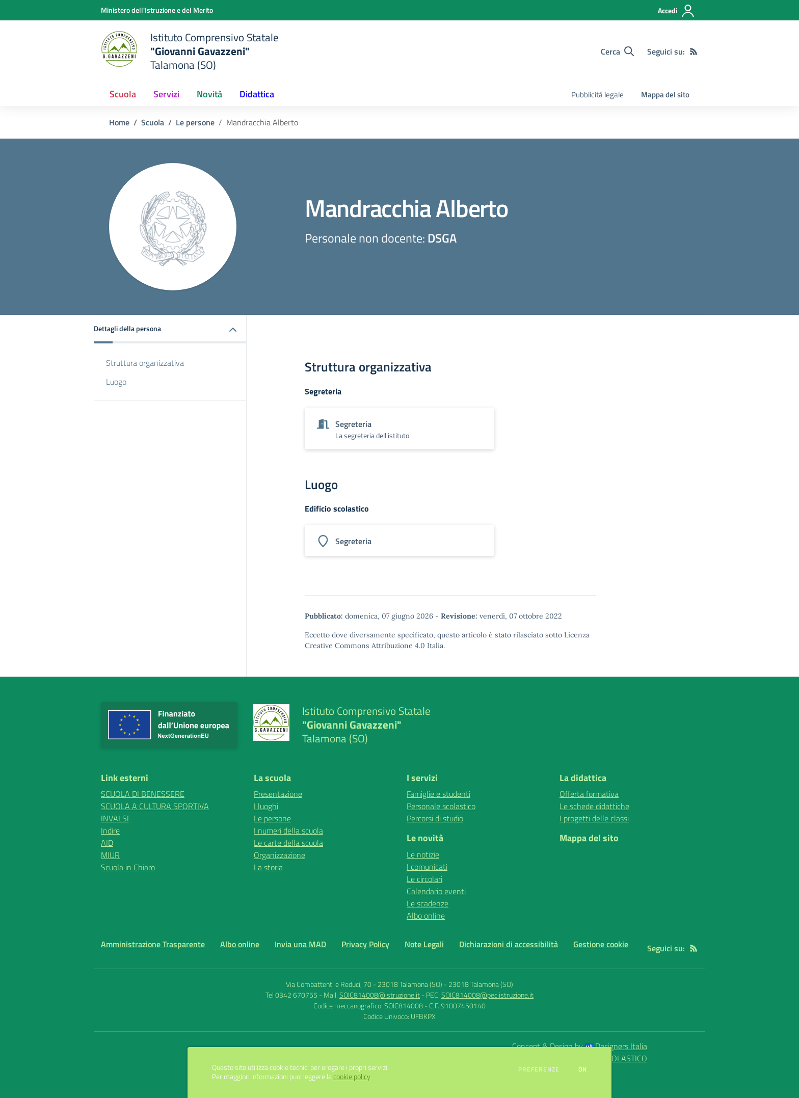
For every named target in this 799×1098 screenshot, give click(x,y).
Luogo (116, 382)
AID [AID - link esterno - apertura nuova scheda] (107, 843)
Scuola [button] (123, 94)
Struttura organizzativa (145, 363)
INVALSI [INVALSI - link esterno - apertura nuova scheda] (115, 818)
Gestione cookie (600, 944)
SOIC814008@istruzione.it (379, 994)
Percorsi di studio (435, 818)
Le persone (195, 122)
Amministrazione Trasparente (153, 944)
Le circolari (424, 879)
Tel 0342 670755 (291, 994)
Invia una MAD (300, 944)
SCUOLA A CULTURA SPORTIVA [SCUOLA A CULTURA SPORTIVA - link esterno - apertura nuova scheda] (155, 806)
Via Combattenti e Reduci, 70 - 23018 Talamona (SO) (364, 984)
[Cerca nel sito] (617, 51)
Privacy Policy (365, 944)
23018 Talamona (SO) (480, 984)
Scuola (152, 122)
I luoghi (266, 806)
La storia (268, 867)
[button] (170, 329)
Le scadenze (427, 903)
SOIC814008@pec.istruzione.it (487, 994)
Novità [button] (209, 94)
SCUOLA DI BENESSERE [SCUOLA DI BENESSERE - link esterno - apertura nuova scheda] (142, 794)
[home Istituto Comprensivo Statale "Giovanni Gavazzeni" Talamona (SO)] (190, 51)
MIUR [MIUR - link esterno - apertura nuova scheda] (110, 855)
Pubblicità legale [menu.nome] (597, 94)
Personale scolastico (441, 806)
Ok (583, 1069)
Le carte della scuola (288, 843)
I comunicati (427, 867)
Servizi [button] (166, 94)
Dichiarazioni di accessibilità (508, 944)
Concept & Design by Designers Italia (579, 1046)
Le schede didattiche (594, 806)
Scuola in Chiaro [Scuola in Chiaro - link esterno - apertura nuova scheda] (128, 867)
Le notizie (423, 854)
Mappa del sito (665, 94)
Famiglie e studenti (438, 794)
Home (119, 122)
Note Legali (424, 944)
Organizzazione (279, 855)
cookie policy (351, 1076)
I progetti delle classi (594, 818)
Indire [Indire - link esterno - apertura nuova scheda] (110, 830)
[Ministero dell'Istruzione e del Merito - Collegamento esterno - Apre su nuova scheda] (157, 10)
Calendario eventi (436, 891)
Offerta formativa (589, 794)
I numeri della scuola (288, 830)
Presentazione (278, 794)
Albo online (426, 915)
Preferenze (539, 1069)
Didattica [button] (256, 94)
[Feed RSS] (693, 51)
